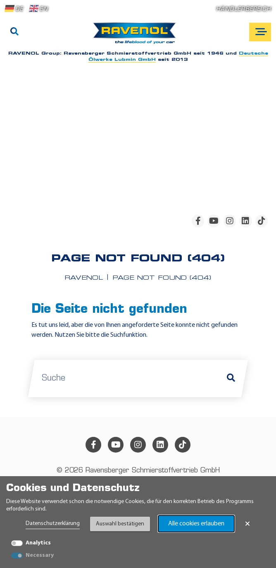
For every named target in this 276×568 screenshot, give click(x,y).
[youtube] (213, 221)
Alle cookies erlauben (196, 523)
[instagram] (230, 221)
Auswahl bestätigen (120, 524)
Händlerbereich (243, 9)
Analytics (38, 543)
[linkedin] (245, 221)
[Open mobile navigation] (260, 32)
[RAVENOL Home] (136, 36)
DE (14, 8)
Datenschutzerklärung (53, 523)
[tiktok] (261, 221)
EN (38, 8)
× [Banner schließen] (247, 524)
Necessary (40, 555)
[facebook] (198, 221)
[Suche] (14, 32)
